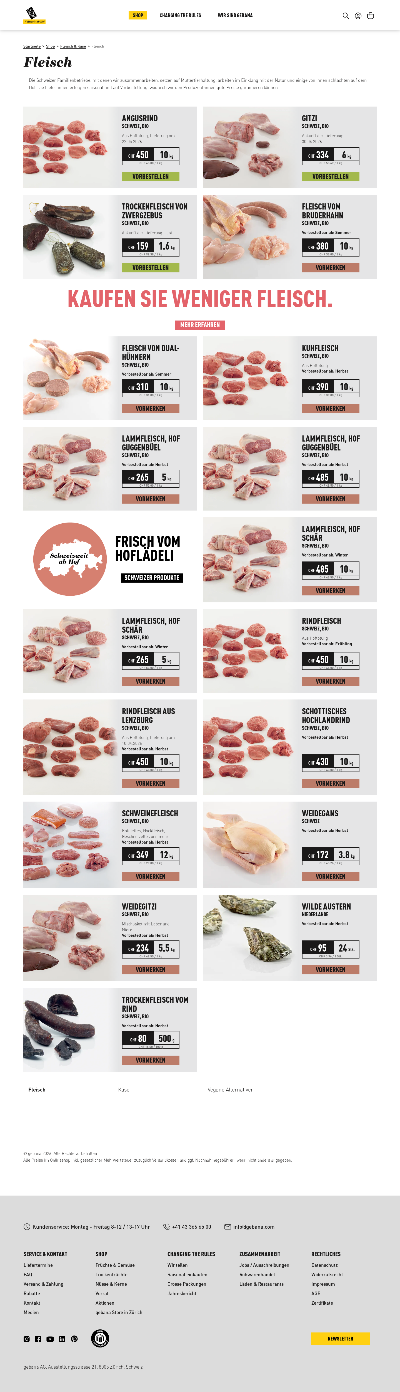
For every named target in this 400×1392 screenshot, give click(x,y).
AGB (316, 1293)
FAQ (28, 1274)
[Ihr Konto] (358, 49)
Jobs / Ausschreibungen (264, 1265)
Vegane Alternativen (231, 1127)
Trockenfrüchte (112, 1274)
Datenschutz (324, 1265)
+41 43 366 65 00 (191, 1226)
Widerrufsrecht (327, 1274)
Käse (123, 1127)
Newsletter (340, 1338)
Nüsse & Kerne (111, 1284)
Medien (31, 1312)
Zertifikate (322, 1303)
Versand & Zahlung (43, 1284)
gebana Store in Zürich (119, 1312)
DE (357, 16)
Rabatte (32, 1293)
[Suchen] (346, 49)
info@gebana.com (254, 1226)
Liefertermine (38, 1265)
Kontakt (32, 1303)
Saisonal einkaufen (188, 1274)
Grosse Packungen (187, 1284)
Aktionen (105, 1303)
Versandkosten (165, 1160)
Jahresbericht (182, 1293)
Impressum (323, 1284)
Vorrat (102, 1293)
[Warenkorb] (370, 49)
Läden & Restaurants (261, 1284)
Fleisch (37, 1127)
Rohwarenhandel (257, 1274)
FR (368, 16)
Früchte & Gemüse (115, 1265)
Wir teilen (178, 1265)
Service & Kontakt (45, 1254)
